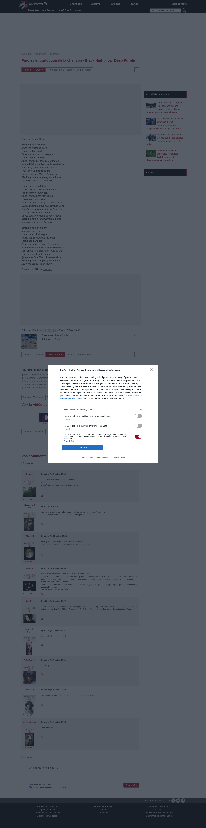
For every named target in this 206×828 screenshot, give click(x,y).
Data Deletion (87, 458)
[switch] (138, 416)
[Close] (152, 370)
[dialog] (103, 414)
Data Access (102, 458)
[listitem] (103, 409)
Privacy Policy (119, 458)
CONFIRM (82, 447)
